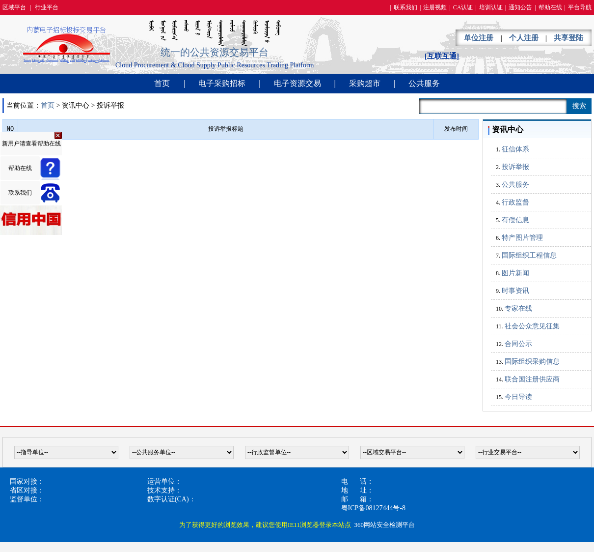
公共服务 (424, 83)
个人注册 (524, 38)
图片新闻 (515, 273)
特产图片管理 (522, 237)
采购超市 (364, 83)
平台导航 (580, 7)
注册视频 (435, 7)
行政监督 (515, 202)
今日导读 (518, 397)
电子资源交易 (297, 83)
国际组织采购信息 (532, 361)
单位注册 (478, 38)
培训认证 (491, 7)
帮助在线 (550, 7)
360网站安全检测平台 (384, 524)
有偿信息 (515, 220)
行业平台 (46, 7)
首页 (162, 83)
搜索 (579, 106)
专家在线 (518, 308)
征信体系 (515, 149)
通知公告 (520, 7)
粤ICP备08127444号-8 (373, 508)
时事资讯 (515, 290)
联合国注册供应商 (532, 379)
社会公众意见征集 (532, 326)
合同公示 (518, 344)
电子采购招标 (221, 83)
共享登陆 (568, 38)
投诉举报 (515, 167)
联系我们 (405, 7)
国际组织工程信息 (529, 255)
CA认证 (463, 7)
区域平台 (14, 7)
